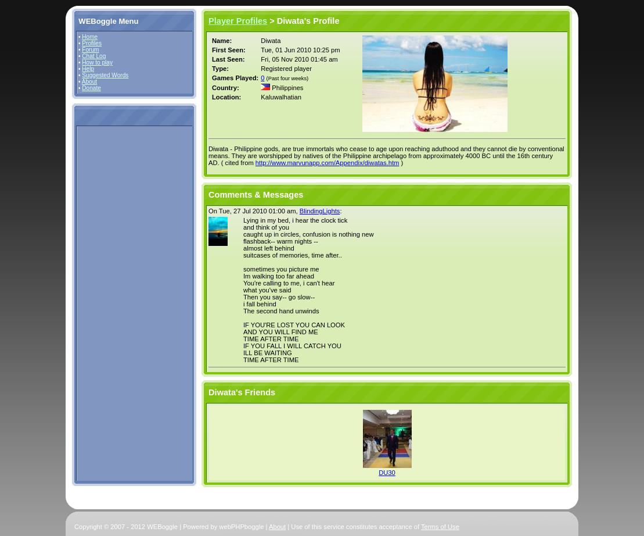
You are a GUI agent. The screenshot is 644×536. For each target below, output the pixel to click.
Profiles (92, 43)
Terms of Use (440, 526)
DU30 (387, 472)
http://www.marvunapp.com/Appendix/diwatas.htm (328, 162)
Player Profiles (237, 21)
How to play (97, 62)
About (89, 81)
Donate (91, 88)
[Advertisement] (113, 302)
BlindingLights (320, 211)
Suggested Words (105, 75)
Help (88, 69)
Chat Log (94, 56)
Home (90, 37)
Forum (90, 50)
